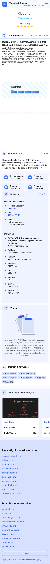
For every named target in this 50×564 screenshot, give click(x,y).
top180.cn (9, 422)
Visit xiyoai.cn (25, 18)
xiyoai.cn (40, 163)
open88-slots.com (11, 530)
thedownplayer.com (12, 538)
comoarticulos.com (11, 493)
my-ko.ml (6, 513)
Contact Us (25, 553)
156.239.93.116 (14, 215)
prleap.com (7, 460)
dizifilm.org (7, 542)
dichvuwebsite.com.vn (13, 521)
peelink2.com (8, 509)
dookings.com (9, 477)
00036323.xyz (9, 525)
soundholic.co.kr (10, 485)
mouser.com (8, 464)
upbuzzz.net (8, 489)
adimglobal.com (9, 472)
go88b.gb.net (8, 546)
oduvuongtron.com (11, 517)
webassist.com (9, 481)
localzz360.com (10, 468)
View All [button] (44, 154)
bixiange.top (8, 534)
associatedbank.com (12, 456)
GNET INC (12, 208)
